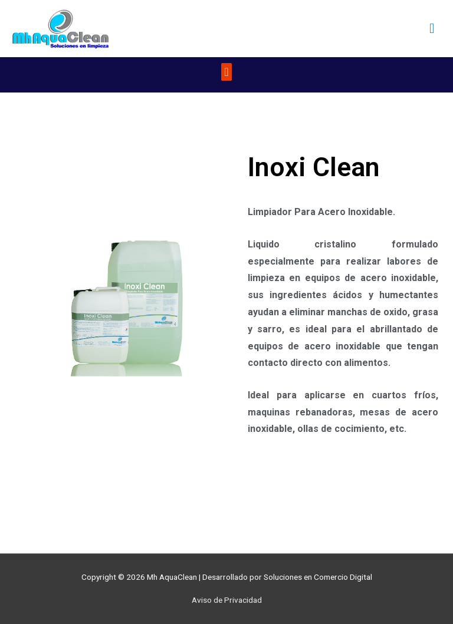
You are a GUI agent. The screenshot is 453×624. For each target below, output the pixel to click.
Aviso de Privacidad (227, 600)
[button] (226, 72)
